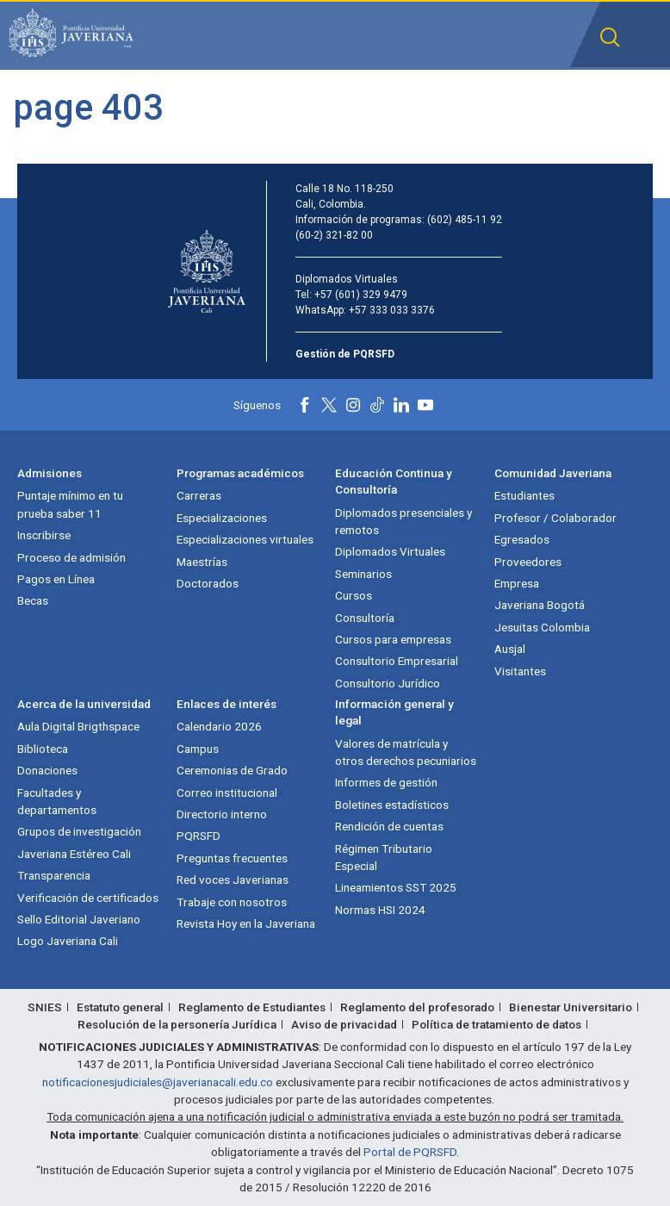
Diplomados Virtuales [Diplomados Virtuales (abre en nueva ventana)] (390, 551)
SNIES (45, 1007)
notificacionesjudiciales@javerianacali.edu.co (157, 1082)
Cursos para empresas (393, 639)
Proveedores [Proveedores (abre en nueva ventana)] (527, 562)
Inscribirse (44, 535)
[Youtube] (425, 405)
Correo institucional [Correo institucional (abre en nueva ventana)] (227, 792)
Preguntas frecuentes (232, 858)
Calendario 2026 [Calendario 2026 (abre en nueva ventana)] (219, 726)
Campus (198, 748)
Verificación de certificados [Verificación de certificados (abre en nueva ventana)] (87, 897)
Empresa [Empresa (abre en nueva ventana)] (516, 583)
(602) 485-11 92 (464, 220)
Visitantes (520, 671)
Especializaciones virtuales (245, 539)
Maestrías (202, 562)
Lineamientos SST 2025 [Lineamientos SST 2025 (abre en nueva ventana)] (395, 887)
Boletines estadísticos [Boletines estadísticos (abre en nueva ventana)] (392, 804)
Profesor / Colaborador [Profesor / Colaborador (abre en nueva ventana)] (555, 518)
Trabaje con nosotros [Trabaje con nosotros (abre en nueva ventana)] (232, 902)
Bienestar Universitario (570, 1007)
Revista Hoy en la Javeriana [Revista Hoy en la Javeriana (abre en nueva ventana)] (246, 923)
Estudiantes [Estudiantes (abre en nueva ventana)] (524, 495)
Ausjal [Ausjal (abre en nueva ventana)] (509, 649)
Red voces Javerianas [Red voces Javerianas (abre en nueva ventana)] (232, 879)
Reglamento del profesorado (417, 1007)
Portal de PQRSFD (409, 1152)
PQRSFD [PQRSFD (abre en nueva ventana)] (198, 835)
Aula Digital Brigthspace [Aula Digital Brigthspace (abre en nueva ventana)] (78, 726)
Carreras (199, 495)
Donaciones (47, 770)
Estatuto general (120, 1007)
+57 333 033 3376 (392, 310)
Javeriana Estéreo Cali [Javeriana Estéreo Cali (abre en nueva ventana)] (74, 854)
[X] (329, 405)
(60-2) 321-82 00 (334, 235)
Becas (32, 600)
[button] (610, 37)
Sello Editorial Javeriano (78, 919)
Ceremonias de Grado (232, 770)
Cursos (353, 595)
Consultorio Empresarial (396, 661)
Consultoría (364, 618)
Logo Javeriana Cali (67, 941)
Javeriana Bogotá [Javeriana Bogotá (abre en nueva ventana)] (539, 605)
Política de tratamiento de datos (496, 1024)
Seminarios (363, 574)
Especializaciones (222, 518)
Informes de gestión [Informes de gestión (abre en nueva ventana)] (386, 782)
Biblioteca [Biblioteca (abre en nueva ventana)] (42, 748)
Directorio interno (222, 814)
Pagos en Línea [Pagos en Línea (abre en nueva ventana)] (56, 579)
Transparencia (53, 875)
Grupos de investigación (79, 831)
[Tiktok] (377, 405)
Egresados (521, 539)
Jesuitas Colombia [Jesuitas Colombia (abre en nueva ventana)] (542, 627)
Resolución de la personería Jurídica (177, 1024)
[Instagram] (353, 405)
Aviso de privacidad (344, 1024)
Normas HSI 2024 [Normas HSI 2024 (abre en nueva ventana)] (380, 910)
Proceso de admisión (71, 557)
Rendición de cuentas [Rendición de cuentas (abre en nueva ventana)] (389, 826)
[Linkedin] (401, 405)
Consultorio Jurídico (387, 683)
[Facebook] (305, 405)
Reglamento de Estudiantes (252, 1007)
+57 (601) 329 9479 (360, 295)
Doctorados (208, 583)
